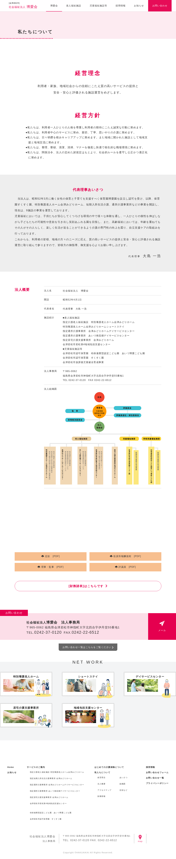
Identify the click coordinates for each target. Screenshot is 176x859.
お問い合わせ (159, 5)
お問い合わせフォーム (157, 772)
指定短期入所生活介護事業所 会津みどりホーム (51, 778)
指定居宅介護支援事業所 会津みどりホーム (49, 797)
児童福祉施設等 (98, 5)
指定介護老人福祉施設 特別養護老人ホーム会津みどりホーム (57, 772)
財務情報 (101, 796)
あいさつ (123, 778)
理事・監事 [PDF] (52, 567)
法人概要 (101, 784)
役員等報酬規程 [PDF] (127, 556)
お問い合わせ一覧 (155, 778)
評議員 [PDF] (127, 567)
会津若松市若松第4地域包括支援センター (48, 803)
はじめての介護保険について (109, 767)
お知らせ (139, 5)
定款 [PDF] (52, 556)
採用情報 (121, 5)
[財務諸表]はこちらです (86, 586)
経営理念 (101, 778)
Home (10, 767)
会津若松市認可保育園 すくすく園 (46, 819)
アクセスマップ (104, 790)
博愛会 (23, 5)
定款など (123, 790)
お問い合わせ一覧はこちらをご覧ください (86, 647)
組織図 (123, 784)
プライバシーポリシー (157, 783)
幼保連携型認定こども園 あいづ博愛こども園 (51, 813)
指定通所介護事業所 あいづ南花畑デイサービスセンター (55, 791)
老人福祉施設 (73, 5)
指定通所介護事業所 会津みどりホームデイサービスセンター (57, 785)
